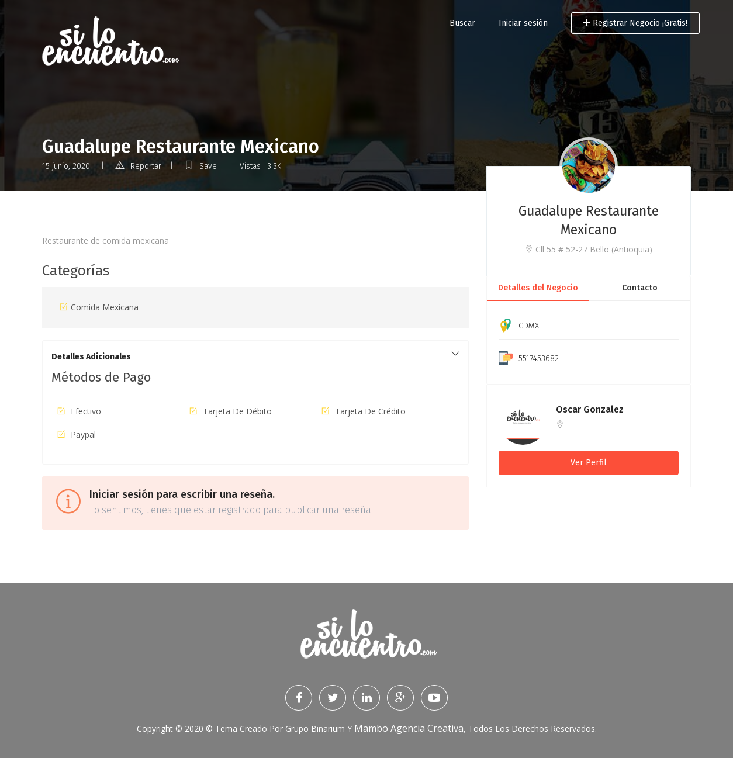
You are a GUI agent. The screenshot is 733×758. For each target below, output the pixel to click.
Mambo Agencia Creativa (409, 728)
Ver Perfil (589, 463)
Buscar (462, 23)
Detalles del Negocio (538, 288)
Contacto (640, 288)
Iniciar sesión (523, 23)
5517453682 (538, 359)
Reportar (138, 166)
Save (200, 166)
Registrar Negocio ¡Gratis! (635, 23)
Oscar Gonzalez (590, 409)
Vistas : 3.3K (260, 166)
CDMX (528, 326)
